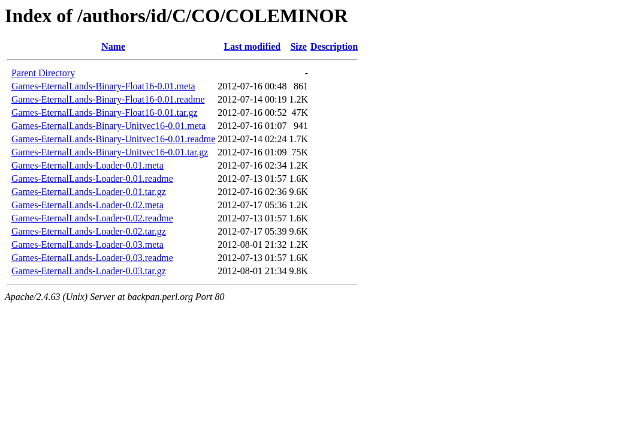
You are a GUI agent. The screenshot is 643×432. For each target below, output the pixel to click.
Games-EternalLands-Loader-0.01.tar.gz (88, 192)
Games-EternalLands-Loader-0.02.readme (92, 218)
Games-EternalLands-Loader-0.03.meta (87, 244)
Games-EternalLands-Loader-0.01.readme (92, 178)
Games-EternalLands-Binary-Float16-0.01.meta (103, 86)
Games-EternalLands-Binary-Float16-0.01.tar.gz (104, 112)
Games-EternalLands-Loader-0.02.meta (87, 205)
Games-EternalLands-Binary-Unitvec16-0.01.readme (113, 139)
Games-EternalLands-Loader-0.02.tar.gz (88, 231)
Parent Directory (43, 73)
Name (113, 46)
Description (334, 46)
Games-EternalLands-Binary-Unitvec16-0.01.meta (108, 126)
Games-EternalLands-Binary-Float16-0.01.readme (108, 99)
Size (298, 46)
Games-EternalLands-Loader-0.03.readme (92, 258)
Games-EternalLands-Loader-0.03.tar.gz (88, 271)
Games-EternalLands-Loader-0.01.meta (87, 165)
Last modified (252, 46)
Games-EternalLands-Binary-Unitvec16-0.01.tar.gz (109, 152)
